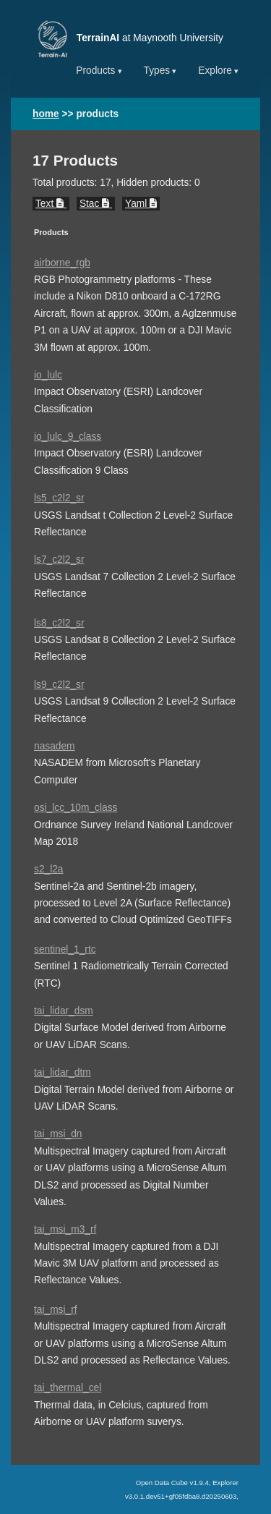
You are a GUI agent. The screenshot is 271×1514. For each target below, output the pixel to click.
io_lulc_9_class (67, 436)
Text (50, 203)
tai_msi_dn (58, 1133)
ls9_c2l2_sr (59, 684)
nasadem (54, 746)
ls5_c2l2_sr (59, 498)
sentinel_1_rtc (65, 949)
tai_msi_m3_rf (65, 1229)
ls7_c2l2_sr (59, 559)
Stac (95, 203)
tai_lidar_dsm (63, 1010)
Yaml (141, 203)
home (46, 114)
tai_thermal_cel (67, 1387)
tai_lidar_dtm (62, 1072)
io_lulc (48, 375)
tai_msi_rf (55, 1309)
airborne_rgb (62, 263)
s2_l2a (49, 869)
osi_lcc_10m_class (75, 807)
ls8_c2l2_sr (59, 623)
